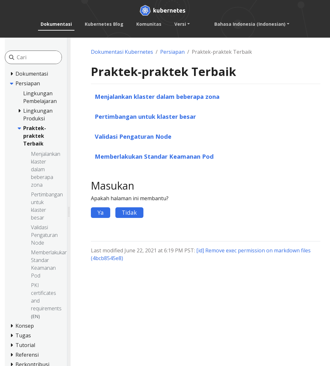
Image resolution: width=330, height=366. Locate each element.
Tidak (129, 212)
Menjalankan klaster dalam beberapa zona (157, 96)
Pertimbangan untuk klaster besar (145, 116)
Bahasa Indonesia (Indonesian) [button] (250, 24)
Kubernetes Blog (104, 24)
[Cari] (45, 57)
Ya (100, 212)
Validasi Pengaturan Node (133, 136)
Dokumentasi (56, 24)
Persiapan (172, 51)
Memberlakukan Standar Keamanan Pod (154, 156)
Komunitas (148, 24)
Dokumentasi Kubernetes (122, 51)
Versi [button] (180, 24)
